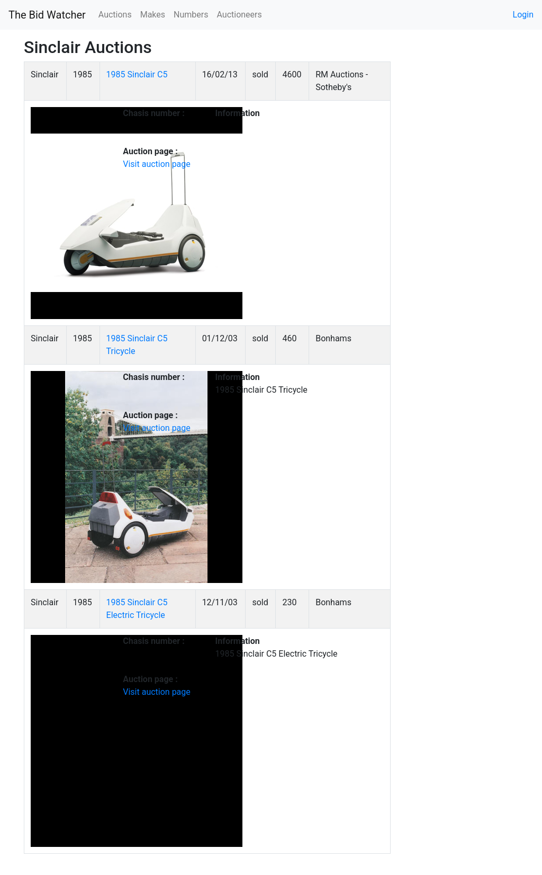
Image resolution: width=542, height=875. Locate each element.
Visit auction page (157, 164)
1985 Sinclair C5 (137, 74)
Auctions (115, 15)
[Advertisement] (462, 220)
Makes (152, 15)
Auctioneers (238, 15)
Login (523, 15)
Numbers (191, 15)
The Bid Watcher (47, 14)
